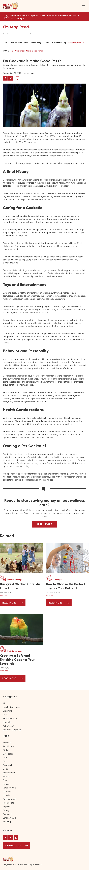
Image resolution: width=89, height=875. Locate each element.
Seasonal (7, 814)
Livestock (7, 791)
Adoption (7, 742)
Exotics (6, 776)
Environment (9, 772)
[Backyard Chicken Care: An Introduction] (21, 586)
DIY (4, 761)
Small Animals (9, 817)
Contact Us (13, 845)
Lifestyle (7, 722)
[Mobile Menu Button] (83, 6)
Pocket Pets (8, 802)
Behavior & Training (12, 729)
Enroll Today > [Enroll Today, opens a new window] (17, 18)
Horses (6, 784)
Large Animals (9, 787)
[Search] (17, 33)
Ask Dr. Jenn (8, 725)
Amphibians (8, 746)
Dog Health (8, 765)
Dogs (5, 768)
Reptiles (6, 806)
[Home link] (22, 859)
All (6, 42)
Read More (13, 603)
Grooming (36, 42)
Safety (6, 810)
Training (7, 821)
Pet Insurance (9, 799)
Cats (5, 757)
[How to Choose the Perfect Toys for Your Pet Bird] (67, 586)
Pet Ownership (59, 42)
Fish (5, 780)
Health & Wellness (19, 42)
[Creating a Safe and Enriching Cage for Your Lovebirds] (21, 660)
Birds (5, 750)
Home (6, 51)
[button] (10, 6)
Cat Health (8, 753)
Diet (47, 42)
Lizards (6, 795)
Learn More (44, 524)
